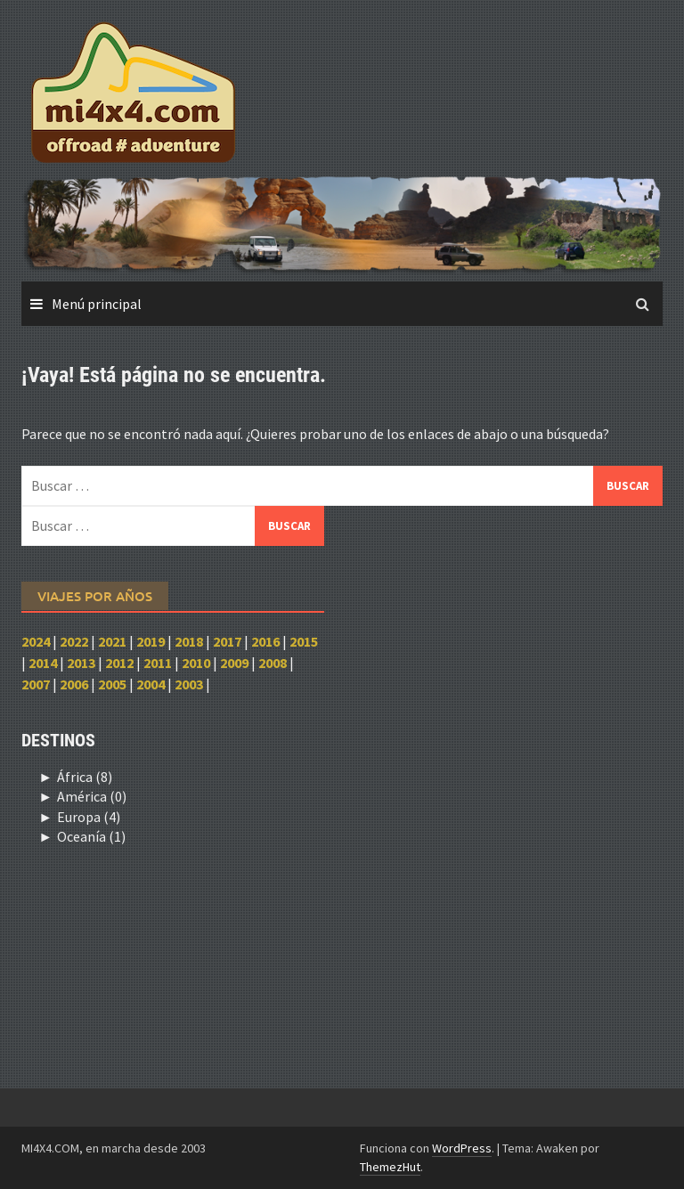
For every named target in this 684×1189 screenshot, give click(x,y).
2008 (272, 663)
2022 (74, 641)
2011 (157, 663)
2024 (35, 641)
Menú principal (97, 304)
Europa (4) (88, 817)
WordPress (462, 1148)
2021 (112, 641)
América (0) (91, 796)
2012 (119, 663)
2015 (303, 641)
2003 (189, 684)
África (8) (84, 777)
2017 (227, 641)
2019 (150, 641)
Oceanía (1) (91, 836)
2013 (81, 663)
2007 (35, 684)
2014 (42, 663)
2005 (112, 684)
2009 (234, 663)
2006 (74, 684)
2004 (150, 684)
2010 (196, 663)
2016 (265, 641)
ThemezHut (390, 1167)
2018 (189, 641)
